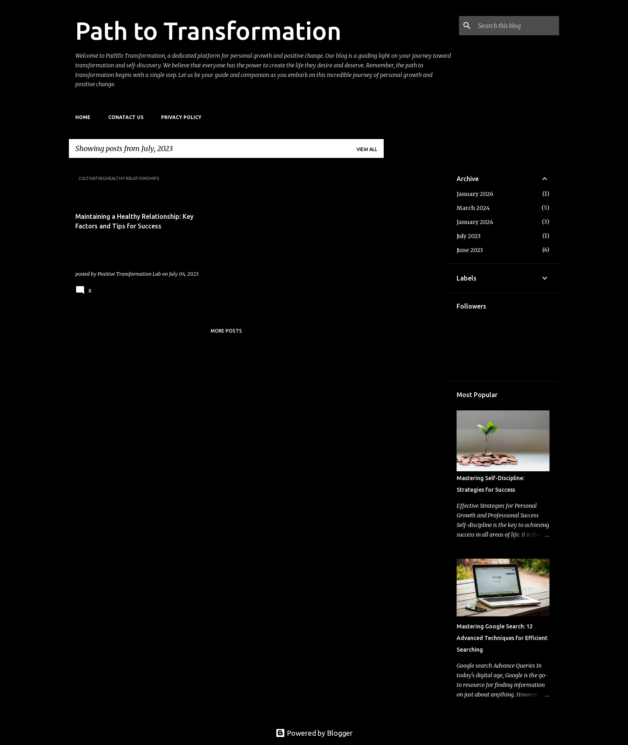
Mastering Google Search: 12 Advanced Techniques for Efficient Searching (502, 638)
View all (366, 149)
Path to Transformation (208, 30)
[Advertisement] (415, 284)
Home (83, 117)
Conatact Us (125, 117)
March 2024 (473, 208)
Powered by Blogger (314, 733)
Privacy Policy (181, 117)
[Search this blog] (517, 25)
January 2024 (475, 222)
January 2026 (475, 194)
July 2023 (469, 236)
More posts (226, 330)
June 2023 (470, 250)
